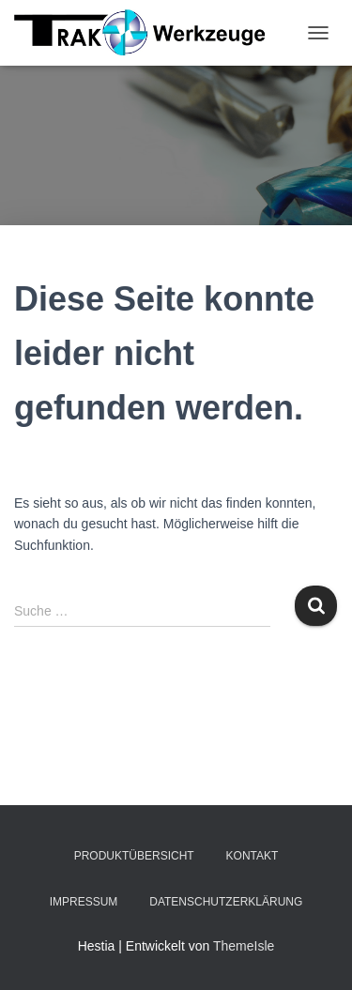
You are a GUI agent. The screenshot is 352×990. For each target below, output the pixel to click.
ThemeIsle (243, 945)
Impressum (84, 901)
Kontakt (252, 855)
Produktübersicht (134, 855)
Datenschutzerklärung (225, 901)
